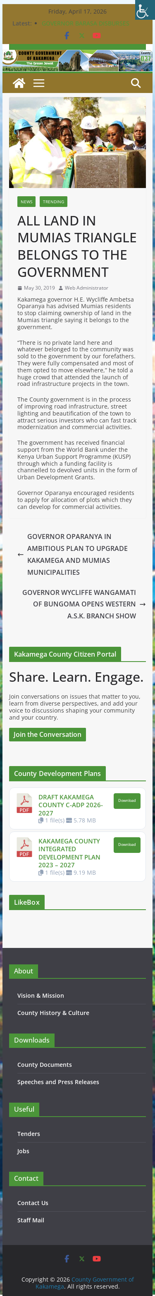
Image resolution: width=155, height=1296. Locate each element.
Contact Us (32, 1203)
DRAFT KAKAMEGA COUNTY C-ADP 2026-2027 (70, 805)
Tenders (28, 1134)
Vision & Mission (40, 995)
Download (127, 800)
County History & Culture (53, 1013)
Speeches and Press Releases (58, 1082)
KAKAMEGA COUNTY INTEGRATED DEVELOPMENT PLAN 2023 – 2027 (69, 853)
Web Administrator (86, 288)
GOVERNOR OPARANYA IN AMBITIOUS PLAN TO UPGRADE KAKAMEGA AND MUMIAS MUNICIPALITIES (72, 554)
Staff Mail (30, 1220)
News (26, 201)
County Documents (44, 1064)
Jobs (23, 1151)
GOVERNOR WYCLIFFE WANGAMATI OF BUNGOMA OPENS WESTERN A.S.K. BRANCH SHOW (84, 604)
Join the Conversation (47, 734)
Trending (53, 201)
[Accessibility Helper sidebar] (145, 10)
